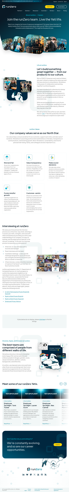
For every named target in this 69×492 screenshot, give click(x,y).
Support (55, 1)
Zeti (43, 113)
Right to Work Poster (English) (14, 296)
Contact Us (60, 1)
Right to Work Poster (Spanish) (14, 299)
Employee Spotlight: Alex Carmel (48, 405)
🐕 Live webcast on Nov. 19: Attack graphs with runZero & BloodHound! (21, 1)
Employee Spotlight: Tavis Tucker (10, 405)
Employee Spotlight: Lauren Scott (30, 405)
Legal (25, 490)
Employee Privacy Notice (13, 301)
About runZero (31, 15)
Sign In (65, 1)
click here (42, 319)
